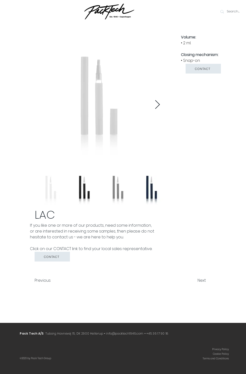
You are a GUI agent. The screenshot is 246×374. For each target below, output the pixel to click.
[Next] (193, 280)
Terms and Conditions (216, 358)
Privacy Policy (220, 349)
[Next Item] (157, 105)
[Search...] (235, 11)
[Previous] (51, 280)
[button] (203, 69)
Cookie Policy (221, 354)
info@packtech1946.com (124, 333)
